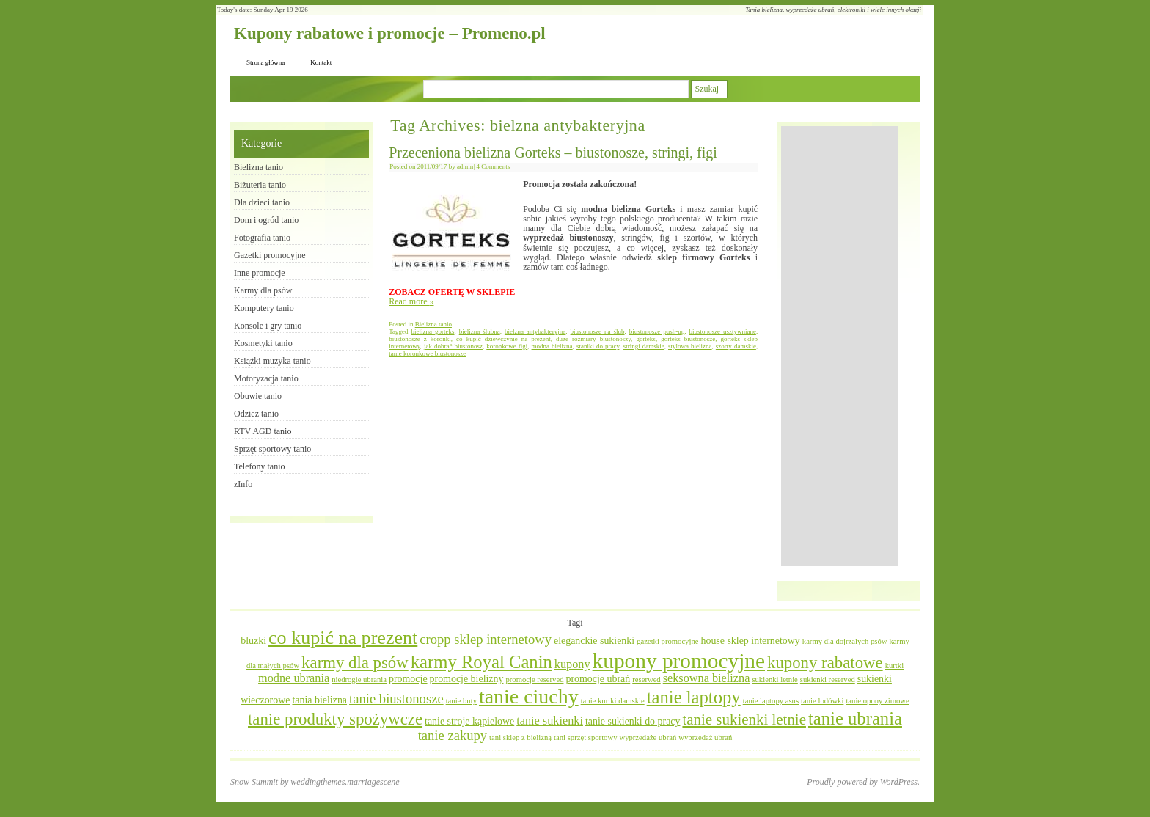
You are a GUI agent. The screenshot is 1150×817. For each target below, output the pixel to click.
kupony (572, 664)
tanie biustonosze (396, 698)
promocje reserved (534, 679)
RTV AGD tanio (262, 431)
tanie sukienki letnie (744, 719)
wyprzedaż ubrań (705, 737)
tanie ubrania (855, 718)
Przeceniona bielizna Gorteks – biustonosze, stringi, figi (553, 152)
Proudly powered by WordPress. (863, 782)
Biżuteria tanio (260, 185)
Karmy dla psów (263, 290)
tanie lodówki (822, 701)
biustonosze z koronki (420, 338)
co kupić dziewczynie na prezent (503, 338)
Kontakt (321, 62)
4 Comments (493, 166)
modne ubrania (293, 678)
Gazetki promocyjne (270, 255)
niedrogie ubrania (359, 679)
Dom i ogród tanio (266, 220)
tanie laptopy (694, 697)
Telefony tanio (259, 466)
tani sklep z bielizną (520, 737)
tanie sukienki (549, 721)
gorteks (646, 338)
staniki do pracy (597, 346)
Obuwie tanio (258, 396)
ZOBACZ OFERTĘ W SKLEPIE (452, 292)
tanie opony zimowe (877, 701)
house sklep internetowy (749, 640)
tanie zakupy (452, 735)
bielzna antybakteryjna (535, 331)
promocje (408, 678)
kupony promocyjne (679, 661)
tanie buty (461, 701)
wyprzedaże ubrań (647, 737)
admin (465, 166)
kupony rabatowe (825, 662)
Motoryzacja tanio (266, 378)
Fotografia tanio (262, 237)
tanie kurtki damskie (613, 701)
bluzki (253, 640)
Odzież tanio (256, 413)
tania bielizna (319, 700)
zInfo (243, 484)
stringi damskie (643, 346)
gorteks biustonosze (688, 338)
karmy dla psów (355, 662)
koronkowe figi (506, 346)
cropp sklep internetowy (486, 639)
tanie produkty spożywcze (335, 719)
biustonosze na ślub (598, 331)
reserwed (646, 679)
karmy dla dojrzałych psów (844, 641)
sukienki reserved (827, 679)
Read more (411, 301)
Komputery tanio (264, 308)
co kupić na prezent (342, 637)
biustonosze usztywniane (722, 331)
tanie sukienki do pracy (633, 721)
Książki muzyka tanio (272, 361)
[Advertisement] (839, 346)
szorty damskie (736, 346)
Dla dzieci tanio (262, 202)
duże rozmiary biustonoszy (593, 338)
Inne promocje (259, 273)
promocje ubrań (597, 678)
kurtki (894, 666)
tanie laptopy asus (771, 701)
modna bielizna (552, 346)
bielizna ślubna (479, 331)
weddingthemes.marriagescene (344, 782)
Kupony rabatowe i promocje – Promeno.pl (390, 33)
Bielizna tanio (433, 324)
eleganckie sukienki (594, 640)
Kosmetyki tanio (263, 343)
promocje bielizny (467, 678)
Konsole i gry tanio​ (267, 325)
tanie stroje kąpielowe (469, 721)
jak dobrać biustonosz (453, 346)
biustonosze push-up (656, 331)
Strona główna (265, 62)
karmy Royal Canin (481, 662)
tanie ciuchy (529, 696)
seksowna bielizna (706, 678)
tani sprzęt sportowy (585, 737)
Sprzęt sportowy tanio (272, 449)
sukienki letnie (774, 679)
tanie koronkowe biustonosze (427, 353)
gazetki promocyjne (667, 641)
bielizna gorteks (433, 331)
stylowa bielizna (690, 346)
